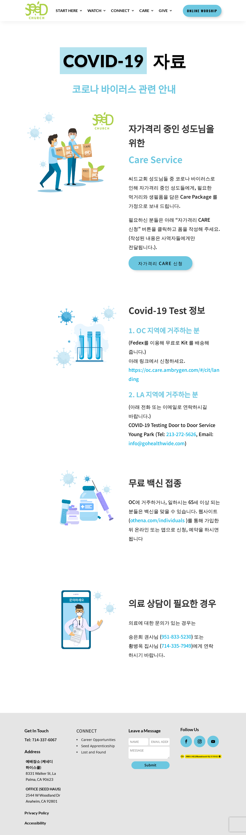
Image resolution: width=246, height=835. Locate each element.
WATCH (94, 10)
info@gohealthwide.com (157, 443)
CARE (144, 10)
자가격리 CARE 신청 (160, 263)
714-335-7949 (176, 645)
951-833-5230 (176, 636)
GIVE (163, 10)
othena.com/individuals (158, 520)
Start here (67, 10)
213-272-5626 (180, 434)
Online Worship (202, 10)
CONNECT (120, 10)
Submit (150, 765)
